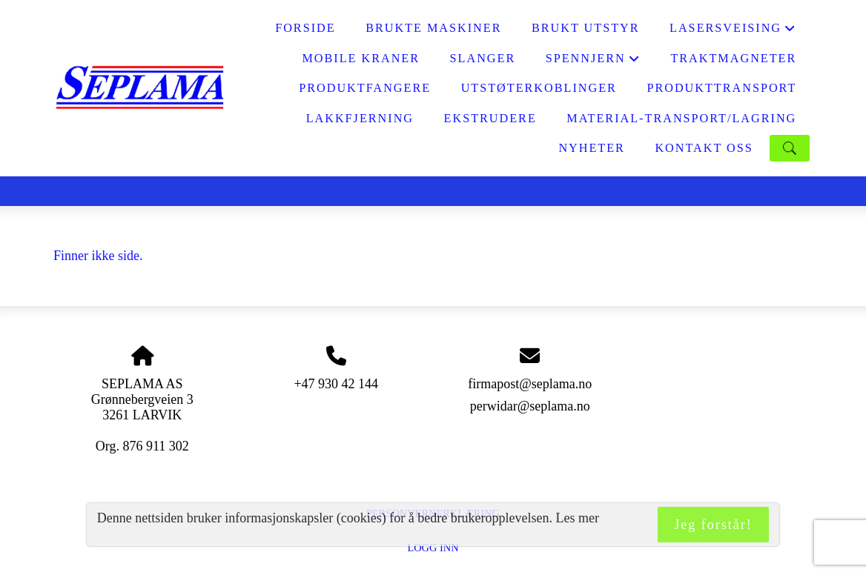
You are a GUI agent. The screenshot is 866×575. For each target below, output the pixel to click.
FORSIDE (305, 28)
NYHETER (591, 148)
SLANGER (483, 58)
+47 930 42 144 (336, 383)
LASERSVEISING (733, 32)
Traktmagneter (733, 58)
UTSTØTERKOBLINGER (539, 88)
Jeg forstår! (713, 524)
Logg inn (432, 548)
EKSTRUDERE (490, 118)
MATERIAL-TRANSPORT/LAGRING (681, 118)
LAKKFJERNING (360, 118)
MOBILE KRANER (361, 58)
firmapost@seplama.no (530, 383)
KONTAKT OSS (704, 148)
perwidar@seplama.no (530, 406)
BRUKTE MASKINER (433, 28)
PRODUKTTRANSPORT (721, 88)
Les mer (577, 518)
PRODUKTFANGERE (365, 88)
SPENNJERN (593, 62)
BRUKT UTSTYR (586, 28)
